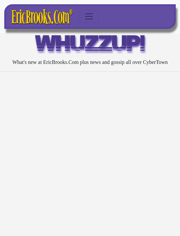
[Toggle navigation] (89, 16)
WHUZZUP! (90, 45)
